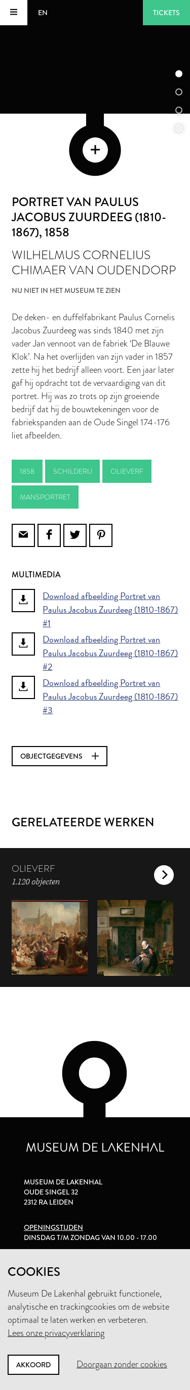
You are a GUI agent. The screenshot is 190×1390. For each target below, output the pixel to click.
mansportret (45, 497)
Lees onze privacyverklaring (56, 1332)
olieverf (126, 471)
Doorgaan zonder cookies (122, 1364)
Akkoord (33, 1365)
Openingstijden (53, 1227)
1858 (27, 471)
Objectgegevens (59, 756)
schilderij (72, 471)
